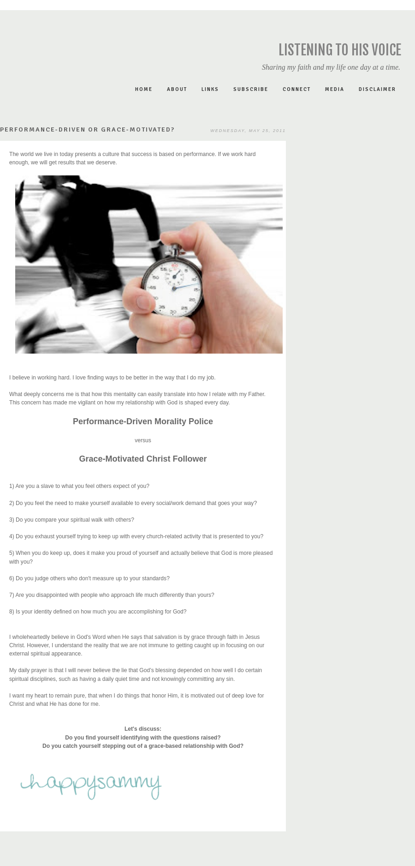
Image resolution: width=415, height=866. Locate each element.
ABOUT (177, 89)
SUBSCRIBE (250, 89)
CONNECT (297, 89)
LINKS (210, 89)
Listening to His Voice (340, 50)
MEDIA (334, 89)
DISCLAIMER (377, 89)
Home (144, 89)
